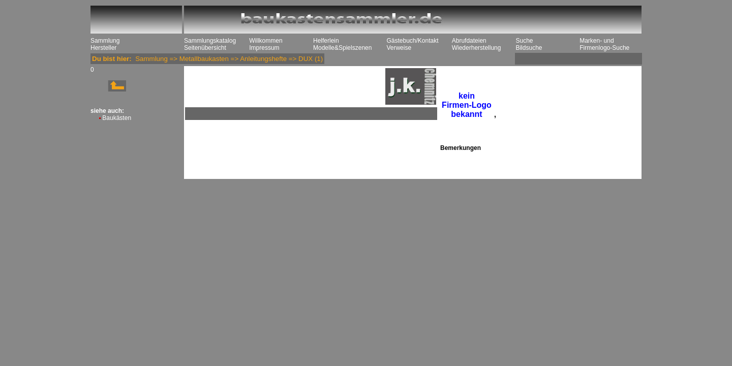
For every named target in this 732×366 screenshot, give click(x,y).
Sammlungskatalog (210, 40)
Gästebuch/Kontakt (412, 40)
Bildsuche (528, 47)
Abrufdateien (469, 40)
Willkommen (265, 40)
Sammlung (104, 40)
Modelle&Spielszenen (342, 47)
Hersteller (103, 47)
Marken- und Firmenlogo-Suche (604, 44)
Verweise (398, 47)
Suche (524, 40)
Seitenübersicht (205, 47)
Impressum (264, 47)
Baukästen (116, 117)
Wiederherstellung (476, 47)
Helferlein (326, 40)
